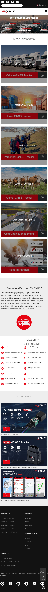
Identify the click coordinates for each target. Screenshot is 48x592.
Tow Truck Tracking (33, 347)
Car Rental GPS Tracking (34, 373)
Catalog (43, 578)
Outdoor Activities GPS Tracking (36, 383)
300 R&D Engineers (7, 558)
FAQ (26, 529)
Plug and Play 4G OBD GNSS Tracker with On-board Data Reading (19, 467)
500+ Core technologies (8, 565)
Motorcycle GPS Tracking (34, 368)
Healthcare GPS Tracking (11, 383)
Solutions (28, 518)
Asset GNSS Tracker (24, 105)
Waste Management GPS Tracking (34, 357)
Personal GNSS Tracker (8, 525)
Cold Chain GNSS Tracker (9, 532)
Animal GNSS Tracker (24, 184)
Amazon (27, 538)
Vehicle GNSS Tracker (24, 64)
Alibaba (27, 549)
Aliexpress (28, 542)
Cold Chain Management (24, 220)
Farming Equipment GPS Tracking (34, 363)
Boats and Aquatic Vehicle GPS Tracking (13, 352)
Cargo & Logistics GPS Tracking (13, 373)
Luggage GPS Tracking (11, 357)
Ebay (26, 545)
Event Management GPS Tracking (37, 352)
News (27, 522)
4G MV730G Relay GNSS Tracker (10, 434)
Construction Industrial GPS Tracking (12, 363)
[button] (3, 24)
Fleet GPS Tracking (10, 368)
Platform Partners (24, 256)
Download (28, 525)
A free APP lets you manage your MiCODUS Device (15, 500)
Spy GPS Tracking (10, 378)
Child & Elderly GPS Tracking (35, 378)
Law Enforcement (9, 347)
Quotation (42, 572)
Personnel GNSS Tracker (24, 146)
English (41, 5)
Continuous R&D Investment (10, 562)
